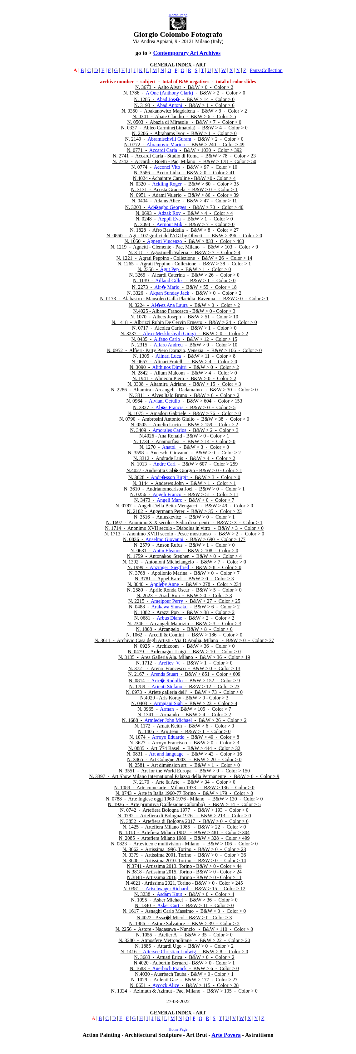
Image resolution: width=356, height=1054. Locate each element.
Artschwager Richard (167, 888)
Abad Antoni (169, 105)
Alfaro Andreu (168, 344)
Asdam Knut (169, 894)
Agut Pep (169, 269)
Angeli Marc (169, 500)
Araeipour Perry (167, 601)
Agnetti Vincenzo (164, 241)
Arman (167, 709)
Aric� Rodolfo (167, 680)
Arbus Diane (169, 618)
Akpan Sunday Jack (170, 293)
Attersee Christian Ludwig (169, 951)
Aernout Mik (169, 224)
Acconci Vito (167, 167)
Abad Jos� (168, 99)
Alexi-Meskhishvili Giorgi (169, 333)
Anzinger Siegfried (169, 567)
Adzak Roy (169, 213)
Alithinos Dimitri (169, 367)
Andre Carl (164, 464)
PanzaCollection (266, 70)
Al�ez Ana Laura (169, 305)
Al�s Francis (169, 407)
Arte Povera (225, 1035)
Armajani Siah (168, 703)
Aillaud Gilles (169, 280)
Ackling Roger (167, 183)
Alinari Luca (168, 356)
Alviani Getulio (164, 401)
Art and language (166, 754)
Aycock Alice (165, 985)
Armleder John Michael (168, 720)
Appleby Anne (164, 584)
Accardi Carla (163, 150)
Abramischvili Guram (169, 139)
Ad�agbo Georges (167, 207)
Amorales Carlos (169, 430)
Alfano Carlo (167, 339)
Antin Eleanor (167, 550)
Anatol (169, 447)
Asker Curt (168, 905)
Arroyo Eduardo (168, 737)
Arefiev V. (169, 662)
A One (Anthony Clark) (169, 92)
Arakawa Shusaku (169, 606)
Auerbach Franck (169, 968)
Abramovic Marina (166, 144)
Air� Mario (166, 287)
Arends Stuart (165, 674)
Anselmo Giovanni (165, 539)
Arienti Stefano (166, 686)
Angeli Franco (167, 494)
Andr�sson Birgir (169, 477)
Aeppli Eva (169, 218)
